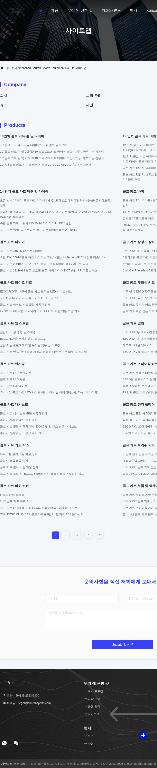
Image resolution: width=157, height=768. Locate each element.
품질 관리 (94, 96)
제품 (54, 10)
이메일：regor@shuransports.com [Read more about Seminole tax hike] (27, 703)
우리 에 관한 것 (80, 10)
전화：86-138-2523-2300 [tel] (21, 695)
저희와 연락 (111, 10)
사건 (89, 105)
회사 (3, 96)
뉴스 (3, 105)
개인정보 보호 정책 (13, 763)
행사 (133, 10)
